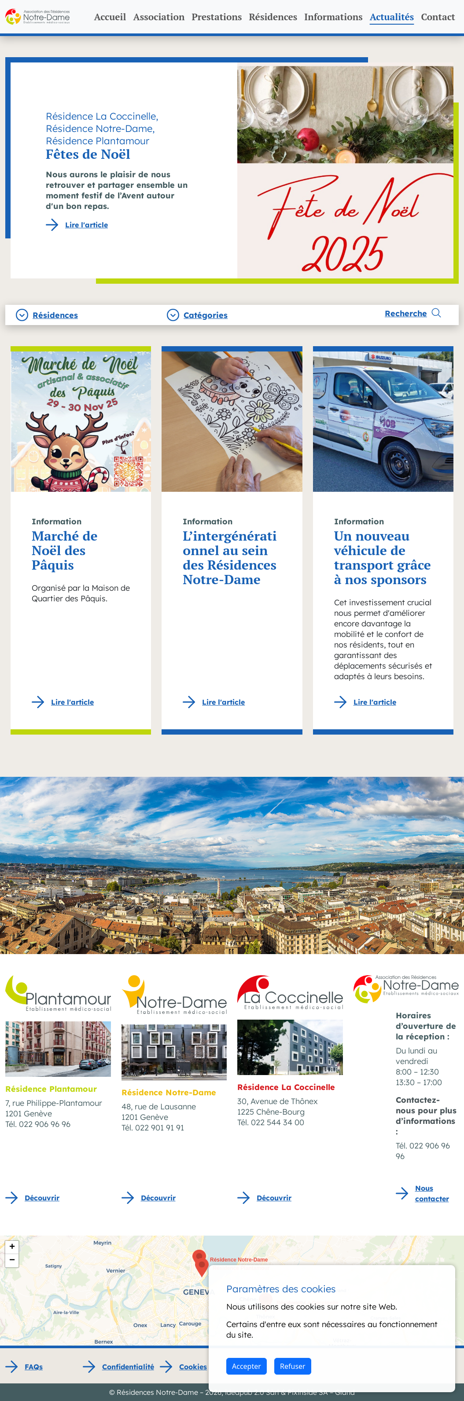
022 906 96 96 (44, 1124)
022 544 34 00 (277, 1122)
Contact (438, 17)
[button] (202, 1267)
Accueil (110, 17)
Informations (333, 17)
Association (158, 17)
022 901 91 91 (159, 1128)
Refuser (293, 1366)
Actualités (392, 17)
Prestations (216, 17)
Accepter (246, 1366)
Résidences (273, 17)
